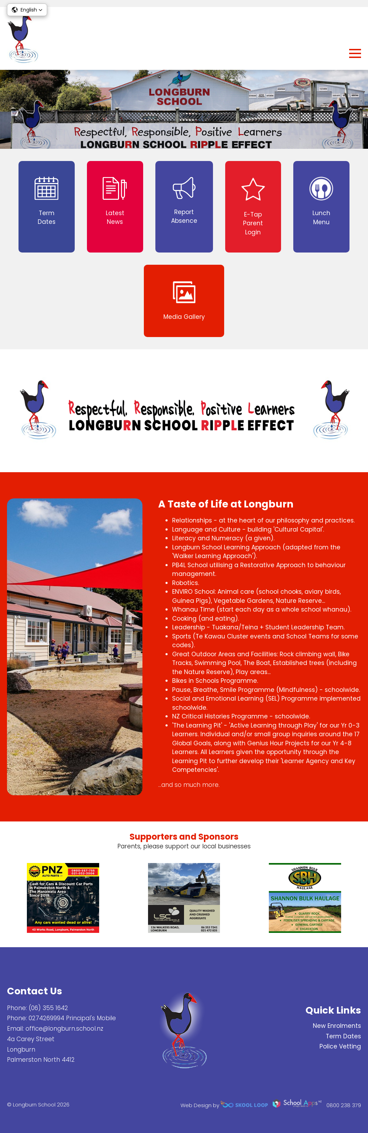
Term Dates (343, 1036)
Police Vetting (340, 1046)
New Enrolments (337, 1026)
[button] (27, 10)
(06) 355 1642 (48, 1008)
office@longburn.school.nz (64, 1028)
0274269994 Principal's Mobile (72, 1018)
